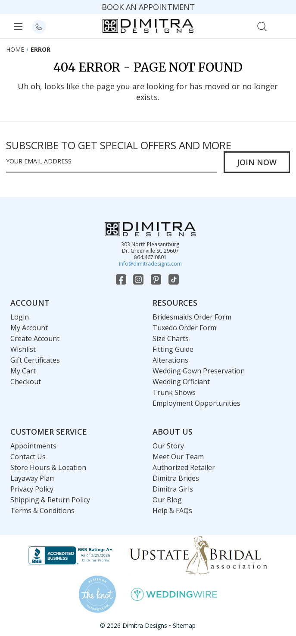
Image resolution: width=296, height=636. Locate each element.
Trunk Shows (174, 392)
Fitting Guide (173, 349)
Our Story (168, 446)
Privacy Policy (31, 489)
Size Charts (171, 338)
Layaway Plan (32, 478)
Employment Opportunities (196, 403)
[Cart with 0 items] (280, 26)
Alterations (170, 360)
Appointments (33, 446)
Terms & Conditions (42, 510)
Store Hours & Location (48, 467)
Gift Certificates (35, 360)
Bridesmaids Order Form (192, 317)
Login (19, 317)
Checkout (25, 381)
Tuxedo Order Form (184, 327)
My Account (29, 327)
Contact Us (28, 456)
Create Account (34, 338)
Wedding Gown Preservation (199, 371)
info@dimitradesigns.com (150, 263)
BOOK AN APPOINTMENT (148, 7)
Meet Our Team (178, 456)
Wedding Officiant (181, 381)
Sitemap (184, 625)
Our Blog (167, 499)
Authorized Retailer (184, 467)
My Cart (23, 371)
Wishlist (23, 349)
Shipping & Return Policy (50, 499)
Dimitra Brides (176, 478)
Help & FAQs (172, 510)
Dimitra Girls (173, 489)
